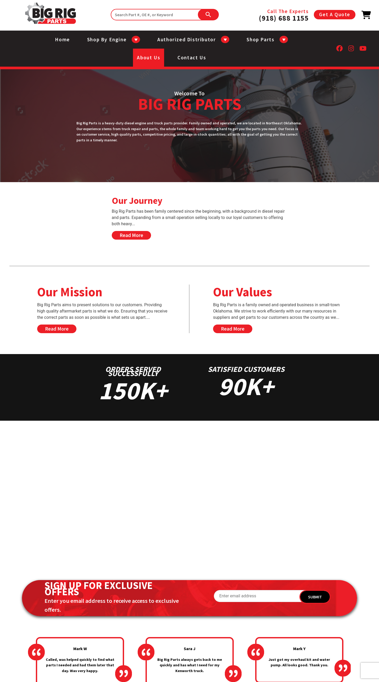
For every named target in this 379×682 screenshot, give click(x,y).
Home (62, 39)
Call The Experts (284, 14)
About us (148, 57)
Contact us (191, 57)
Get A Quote (334, 14)
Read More (131, 235)
